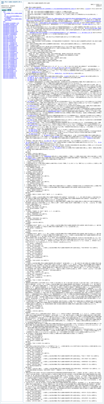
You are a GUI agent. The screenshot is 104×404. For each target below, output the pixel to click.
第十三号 (61, 67)
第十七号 (54, 77)
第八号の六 (47, 77)
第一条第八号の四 (33, 131)
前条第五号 (37, 67)
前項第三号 (90, 138)
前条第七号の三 (58, 73)
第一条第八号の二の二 (33, 125)
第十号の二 (54, 67)
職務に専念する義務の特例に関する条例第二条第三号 (52, 8)
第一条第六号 (31, 80)
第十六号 (68, 67)
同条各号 (30, 157)
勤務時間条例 (47, 156)
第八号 (65, 73)
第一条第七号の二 (32, 105)
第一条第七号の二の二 (33, 108)
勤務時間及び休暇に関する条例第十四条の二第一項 (61, 32)
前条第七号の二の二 (37, 72)
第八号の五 (43, 67)
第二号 (36, 77)
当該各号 (82, 76)
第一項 (27, 142)
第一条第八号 (31, 119)
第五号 (41, 77)
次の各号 (87, 8)
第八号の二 (71, 73)
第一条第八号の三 (33, 129)
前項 (32, 142)
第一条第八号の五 (33, 133)
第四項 (27, 147)
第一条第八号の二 (32, 122)
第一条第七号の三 (32, 115)
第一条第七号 (31, 101)
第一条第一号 (31, 77)
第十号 (49, 67)
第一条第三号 (31, 79)
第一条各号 (31, 76)
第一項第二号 (47, 140)
